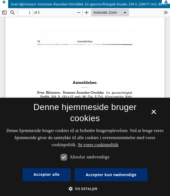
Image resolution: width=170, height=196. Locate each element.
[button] (85, 188)
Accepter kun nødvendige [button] (111, 174)
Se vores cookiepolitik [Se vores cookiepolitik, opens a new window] (98, 144)
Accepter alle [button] (47, 174)
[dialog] (85, 147)
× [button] (153, 114)
